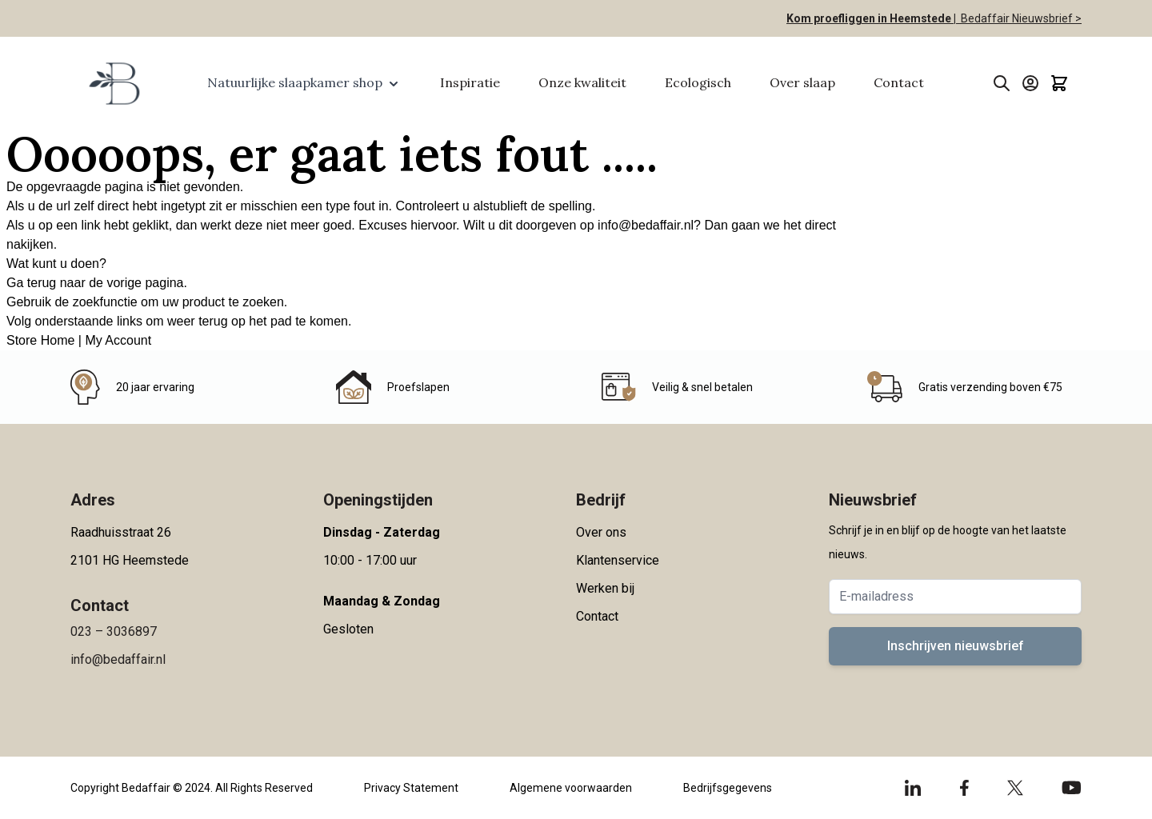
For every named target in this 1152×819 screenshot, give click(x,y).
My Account (118, 340)
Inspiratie (470, 82)
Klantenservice (617, 560)
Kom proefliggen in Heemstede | (871, 18)
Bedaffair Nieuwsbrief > (1019, 18)
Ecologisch (698, 82)
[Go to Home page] (113, 83)
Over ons (601, 532)
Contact (899, 82)
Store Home (40, 340)
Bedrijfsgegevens (727, 787)
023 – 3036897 (113, 631)
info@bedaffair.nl (646, 225)
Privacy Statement (411, 787)
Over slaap (802, 82)
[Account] (1030, 83)
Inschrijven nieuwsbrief (955, 645)
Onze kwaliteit (582, 82)
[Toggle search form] (1001, 83)
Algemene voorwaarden (571, 787)
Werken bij (605, 588)
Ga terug (31, 283)
